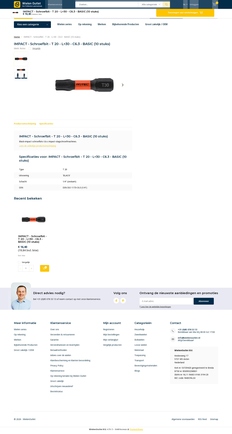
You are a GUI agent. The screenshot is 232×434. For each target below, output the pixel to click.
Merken (104, 26)
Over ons (54, 331)
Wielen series (65, 26)
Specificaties (46, 125)
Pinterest (123, 302)
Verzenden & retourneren (62, 336)
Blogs (137, 373)
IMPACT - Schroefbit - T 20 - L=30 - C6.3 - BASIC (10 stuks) (32, 241)
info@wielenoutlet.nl (189, 340)
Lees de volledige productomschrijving (37, 147)
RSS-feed (202, 421)
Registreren (108, 331)
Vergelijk (24, 264)
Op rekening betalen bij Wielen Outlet (68, 378)
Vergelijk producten (112, 347)
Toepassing (139, 357)
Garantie (54, 341)
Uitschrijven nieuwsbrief (61, 388)
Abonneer (204, 303)
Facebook (116, 302)
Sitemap (214, 421)
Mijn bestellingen (111, 336)
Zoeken (166, 4)
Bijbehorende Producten (130, 26)
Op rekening (86, 26)
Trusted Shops (136, 431)
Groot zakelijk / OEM (162, 26)
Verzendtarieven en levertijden (64, 347)
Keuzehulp (139, 331)
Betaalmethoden (58, 352)
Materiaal (139, 352)
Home (17, 39)
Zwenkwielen (140, 336)
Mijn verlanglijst (110, 341)
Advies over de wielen (60, 357)
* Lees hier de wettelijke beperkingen (155, 309)
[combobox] (106, 4)
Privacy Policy (56, 367)
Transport (139, 362)
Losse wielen (140, 347)
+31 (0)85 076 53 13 (187, 331)
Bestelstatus (56, 393)
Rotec (23, 50)
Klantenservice (55, 4)
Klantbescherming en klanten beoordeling (70, 362)
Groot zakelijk (57, 383)
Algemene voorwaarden (183, 421)
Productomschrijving (25, 125)
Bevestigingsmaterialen (145, 367)
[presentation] (122, 87)
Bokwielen (139, 341)
